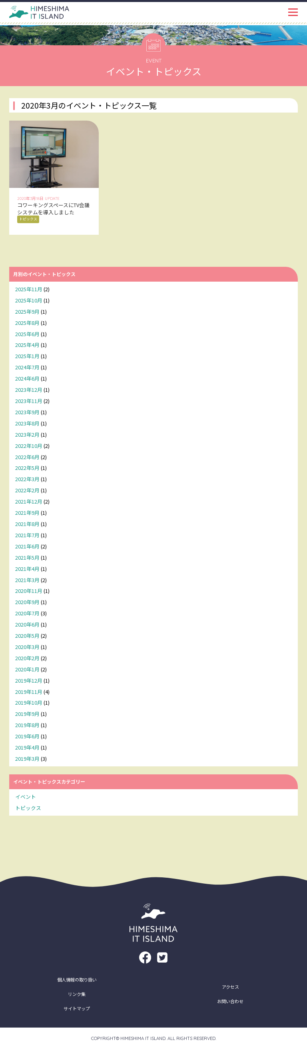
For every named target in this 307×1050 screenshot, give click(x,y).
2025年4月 (27, 345)
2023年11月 (28, 401)
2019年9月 (27, 713)
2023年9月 (27, 412)
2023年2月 (27, 434)
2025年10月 (28, 300)
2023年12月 (28, 389)
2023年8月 (27, 423)
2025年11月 (28, 289)
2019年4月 (27, 747)
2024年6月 (27, 378)
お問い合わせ (230, 1001)
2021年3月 (27, 580)
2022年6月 (27, 457)
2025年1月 (27, 356)
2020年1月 (27, 669)
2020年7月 (27, 613)
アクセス (230, 986)
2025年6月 (27, 334)
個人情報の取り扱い (77, 979)
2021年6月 (27, 546)
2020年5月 (27, 635)
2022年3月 (27, 479)
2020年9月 (27, 602)
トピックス (28, 808)
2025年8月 (27, 322)
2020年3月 (27, 647)
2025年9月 (27, 311)
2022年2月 (27, 490)
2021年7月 (27, 535)
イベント (25, 796)
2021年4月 (27, 568)
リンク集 (77, 994)
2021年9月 (27, 512)
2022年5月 (27, 468)
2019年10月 (28, 702)
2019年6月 (27, 736)
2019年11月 (28, 691)
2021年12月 (28, 501)
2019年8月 (27, 725)
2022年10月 (28, 445)
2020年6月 (27, 624)
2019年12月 (28, 680)
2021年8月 (27, 524)
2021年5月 (27, 557)
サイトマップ (77, 1008)
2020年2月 (27, 658)
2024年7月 (27, 367)
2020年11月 (28, 591)
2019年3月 (27, 758)
